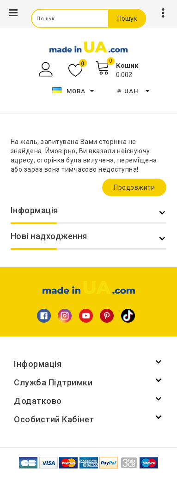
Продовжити (134, 187)
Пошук (127, 18)
